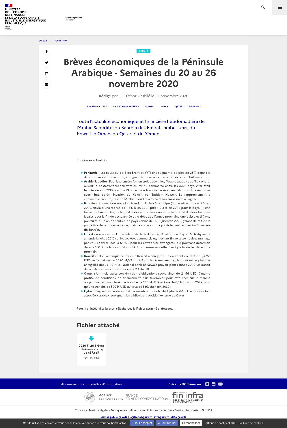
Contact (80, 410)
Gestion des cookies (187, 410)
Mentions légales (98, 410)
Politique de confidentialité (128, 410)
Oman (164, 106)
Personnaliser (191, 423)
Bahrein (194, 106)
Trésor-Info (60, 40)
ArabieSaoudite (97, 106)
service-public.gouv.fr (113, 417)
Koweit (149, 106)
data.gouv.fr (178, 417)
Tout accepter (141, 423)
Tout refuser (167, 423)
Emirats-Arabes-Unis (126, 106)
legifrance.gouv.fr (141, 417)
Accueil (43, 40)
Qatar (179, 106)
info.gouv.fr (161, 417)
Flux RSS (207, 410)
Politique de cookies (159, 410)
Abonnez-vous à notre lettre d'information (91, 384)
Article (143, 51)
